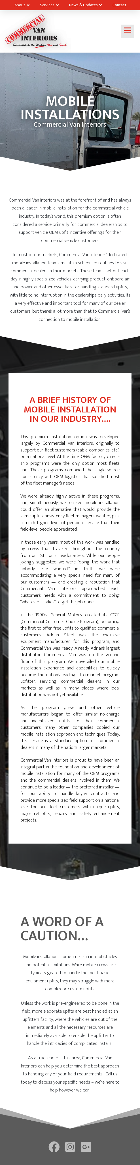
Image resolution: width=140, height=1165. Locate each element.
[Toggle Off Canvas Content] (127, 31)
